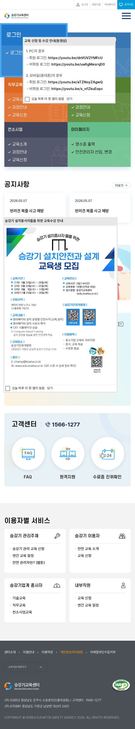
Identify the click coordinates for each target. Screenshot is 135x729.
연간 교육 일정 (23, 556)
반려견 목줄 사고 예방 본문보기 (35, 208)
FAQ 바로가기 (28, 459)
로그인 (13, 35)
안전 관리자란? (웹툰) (29, 562)
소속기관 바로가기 (17, 666)
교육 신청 (84, 556)
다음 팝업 (121, 324)
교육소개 (19, 99)
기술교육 (19, 598)
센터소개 (10, 652)
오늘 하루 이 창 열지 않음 (47, 99)
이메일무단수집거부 (102, 652)
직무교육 (19, 605)
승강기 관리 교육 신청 (28, 549)
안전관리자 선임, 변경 (93, 152)
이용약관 (47, 652)
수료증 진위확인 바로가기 (107, 459)
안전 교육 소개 (88, 549)
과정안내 (19, 107)
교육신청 (19, 115)
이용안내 (28, 652)
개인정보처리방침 (71, 652)
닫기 (69, 99)
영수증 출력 (85, 144)
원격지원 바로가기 (67, 459)
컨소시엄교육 (22, 612)
